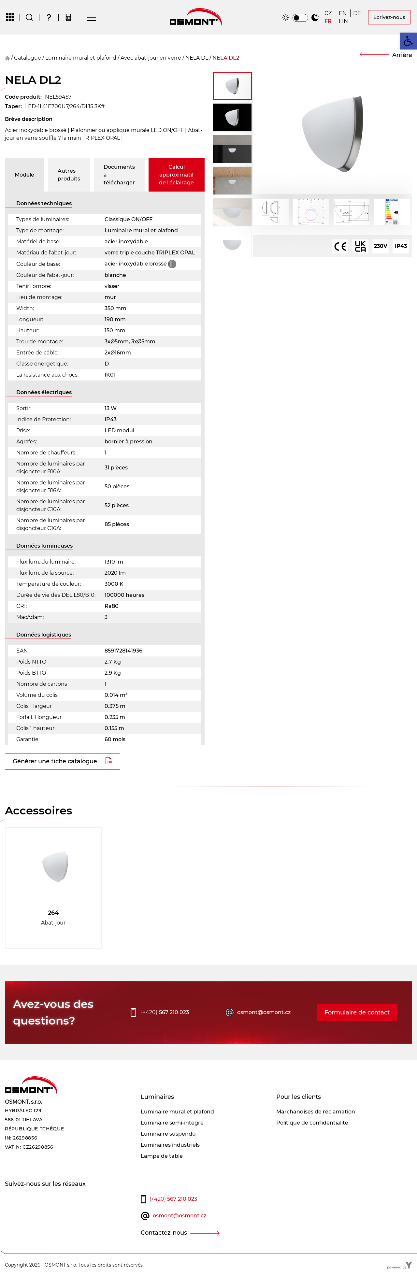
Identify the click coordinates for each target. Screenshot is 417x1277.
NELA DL (196, 58)
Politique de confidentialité (312, 1123)
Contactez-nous (164, 1233)
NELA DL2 (225, 58)
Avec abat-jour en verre (151, 58)
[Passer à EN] (343, 14)
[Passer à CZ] (328, 14)
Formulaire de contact (357, 1013)
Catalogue (27, 58)
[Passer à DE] (357, 14)
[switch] (300, 18)
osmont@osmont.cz (264, 1013)
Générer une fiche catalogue (55, 762)
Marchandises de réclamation (315, 1112)
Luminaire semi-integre (172, 1123)
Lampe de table (162, 1157)
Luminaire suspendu (168, 1134)
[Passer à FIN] (343, 21)
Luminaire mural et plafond (80, 58)
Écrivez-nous (389, 17)
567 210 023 (165, 1013)
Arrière (402, 55)
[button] (408, 41)
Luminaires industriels (170, 1145)
